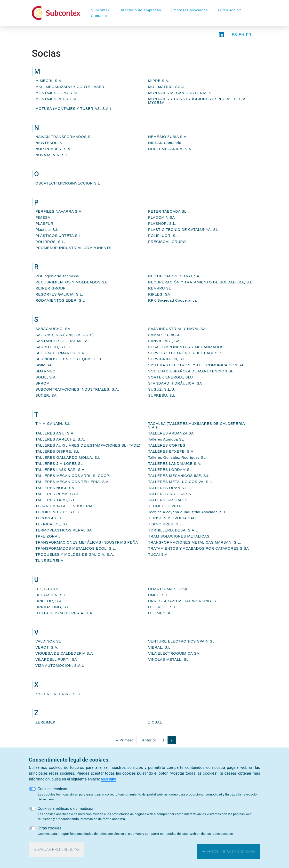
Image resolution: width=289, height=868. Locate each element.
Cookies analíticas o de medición (66, 808)
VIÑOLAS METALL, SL (168, 659)
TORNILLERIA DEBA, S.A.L (173, 530)
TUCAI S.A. (158, 554)
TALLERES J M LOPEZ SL (59, 463)
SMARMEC (45, 371)
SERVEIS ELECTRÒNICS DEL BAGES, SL (186, 353)
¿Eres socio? (229, 10)
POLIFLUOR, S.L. (164, 235)
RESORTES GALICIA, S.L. (59, 294)
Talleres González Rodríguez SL (177, 457)
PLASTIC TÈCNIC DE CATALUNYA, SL (183, 229)
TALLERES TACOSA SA (169, 494)
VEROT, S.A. (46, 647)
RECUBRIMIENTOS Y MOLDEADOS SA (71, 282)
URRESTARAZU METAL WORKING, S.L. (184, 601)
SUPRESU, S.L (161, 395)
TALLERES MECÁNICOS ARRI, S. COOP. (72, 475)
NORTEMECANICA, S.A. (170, 149)
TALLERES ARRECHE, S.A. (60, 439)
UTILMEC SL (159, 613)
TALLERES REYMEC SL (57, 494)
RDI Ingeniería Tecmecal (57, 276)
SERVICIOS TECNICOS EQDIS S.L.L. (69, 359)
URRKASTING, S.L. (53, 607)
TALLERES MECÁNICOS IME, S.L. (179, 475)
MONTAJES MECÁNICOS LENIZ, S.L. (182, 93)
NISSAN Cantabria (164, 143)
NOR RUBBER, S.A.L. (55, 149)
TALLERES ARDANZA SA (171, 433)
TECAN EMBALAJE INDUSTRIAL (65, 506)
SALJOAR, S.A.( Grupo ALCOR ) (64, 335)
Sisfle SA (43, 365)
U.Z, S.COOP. (47, 589)
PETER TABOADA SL (167, 211)
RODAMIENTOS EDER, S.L (60, 300)
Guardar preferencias (56, 849)
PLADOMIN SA (161, 217)
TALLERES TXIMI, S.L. (56, 500)
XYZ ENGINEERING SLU (57, 694)
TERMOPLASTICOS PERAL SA (63, 530)
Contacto (99, 16)
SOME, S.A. (46, 377)
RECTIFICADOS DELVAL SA (173, 276)
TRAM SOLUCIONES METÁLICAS (178, 536)
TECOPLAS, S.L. (50, 518)
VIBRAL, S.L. (160, 647)
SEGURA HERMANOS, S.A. (60, 353)
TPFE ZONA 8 (48, 536)
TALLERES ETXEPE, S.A (170, 451)
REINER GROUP (50, 288)
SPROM (42, 383)
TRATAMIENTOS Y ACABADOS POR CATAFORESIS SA (198, 548)
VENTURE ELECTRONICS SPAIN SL (181, 641)
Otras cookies (49, 828)
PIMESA (42, 217)
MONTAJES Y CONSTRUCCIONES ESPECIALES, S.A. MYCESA (197, 100)
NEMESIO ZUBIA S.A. (168, 136)
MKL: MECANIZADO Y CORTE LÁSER (69, 86)
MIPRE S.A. (158, 80)
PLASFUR (44, 223)
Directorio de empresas (140, 10)
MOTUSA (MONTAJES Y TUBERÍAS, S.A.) (73, 108)
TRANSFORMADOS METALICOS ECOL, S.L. (75, 548)
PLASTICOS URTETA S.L (58, 235)
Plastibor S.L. (47, 229)
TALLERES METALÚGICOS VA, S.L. (180, 481)
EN (241, 35)
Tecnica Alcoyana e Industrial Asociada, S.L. (187, 512)
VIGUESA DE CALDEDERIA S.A (64, 653)
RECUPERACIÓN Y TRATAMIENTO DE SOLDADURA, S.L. (201, 282)
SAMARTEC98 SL (164, 335)
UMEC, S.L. (158, 595)
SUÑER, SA (46, 395)
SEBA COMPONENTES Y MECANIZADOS (186, 347)
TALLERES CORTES (166, 445)
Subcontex (100, 10)
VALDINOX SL (48, 641)
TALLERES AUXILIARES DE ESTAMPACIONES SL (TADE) (87, 445)
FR (248, 35)
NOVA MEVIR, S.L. (52, 155)
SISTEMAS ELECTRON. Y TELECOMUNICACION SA (196, 365)
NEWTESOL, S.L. (51, 143)
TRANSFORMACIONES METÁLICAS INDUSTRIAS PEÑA (86, 542)
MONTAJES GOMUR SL (57, 93)
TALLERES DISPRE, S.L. (57, 451)
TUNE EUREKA (49, 560)
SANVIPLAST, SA (164, 341)
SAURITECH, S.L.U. (53, 347)
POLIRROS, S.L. (50, 241)
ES (234, 35)
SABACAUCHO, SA (52, 328)
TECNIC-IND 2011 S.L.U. (58, 512)
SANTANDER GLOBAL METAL (62, 341)
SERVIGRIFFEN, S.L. (167, 359)
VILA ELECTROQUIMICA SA (173, 653)
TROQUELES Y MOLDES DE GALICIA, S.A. (74, 554)
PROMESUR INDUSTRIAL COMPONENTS (73, 247)
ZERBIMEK (45, 722)
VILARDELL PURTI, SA (56, 659)
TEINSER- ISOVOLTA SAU (172, 518)
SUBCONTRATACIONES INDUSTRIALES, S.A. (77, 389)
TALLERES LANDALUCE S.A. (174, 463)
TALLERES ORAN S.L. (168, 488)
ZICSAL (155, 722)
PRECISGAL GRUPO (167, 241)
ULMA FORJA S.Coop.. (168, 589)
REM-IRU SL (159, 288)
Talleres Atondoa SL (166, 439)
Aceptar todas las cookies (228, 851)
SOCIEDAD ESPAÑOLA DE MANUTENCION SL (190, 371)
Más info (108, 779)
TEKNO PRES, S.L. (165, 524)
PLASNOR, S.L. (162, 223)
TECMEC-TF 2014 (164, 506)
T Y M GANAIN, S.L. (53, 423)
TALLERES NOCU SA (54, 488)
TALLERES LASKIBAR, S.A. (60, 469)
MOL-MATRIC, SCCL (166, 86)
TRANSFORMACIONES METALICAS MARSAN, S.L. (194, 542)
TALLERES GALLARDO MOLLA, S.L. (68, 457)
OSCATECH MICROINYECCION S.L (67, 183)
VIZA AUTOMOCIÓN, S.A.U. (60, 665)
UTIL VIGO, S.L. (162, 607)
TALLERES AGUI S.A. (55, 433)
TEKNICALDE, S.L (51, 524)
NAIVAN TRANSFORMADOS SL (64, 136)
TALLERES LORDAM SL (170, 469)
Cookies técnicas (52, 789)
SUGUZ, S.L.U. (161, 389)
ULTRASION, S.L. (51, 595)
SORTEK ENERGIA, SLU (170, 377)
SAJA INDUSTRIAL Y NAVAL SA (177, 328)
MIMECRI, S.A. (48, 80)
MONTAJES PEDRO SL (56, 99)
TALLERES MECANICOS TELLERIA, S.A (72, 481)
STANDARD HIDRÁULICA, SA (175, 383)
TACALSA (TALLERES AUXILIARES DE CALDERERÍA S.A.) (196, 425)
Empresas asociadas (189, 10)
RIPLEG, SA (159, 294)
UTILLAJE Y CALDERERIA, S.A (63, 613)
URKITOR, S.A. (49, 601)
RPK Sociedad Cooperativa (172, 300)
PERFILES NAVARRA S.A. (58, 211)
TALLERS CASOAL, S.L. (170, 500)
